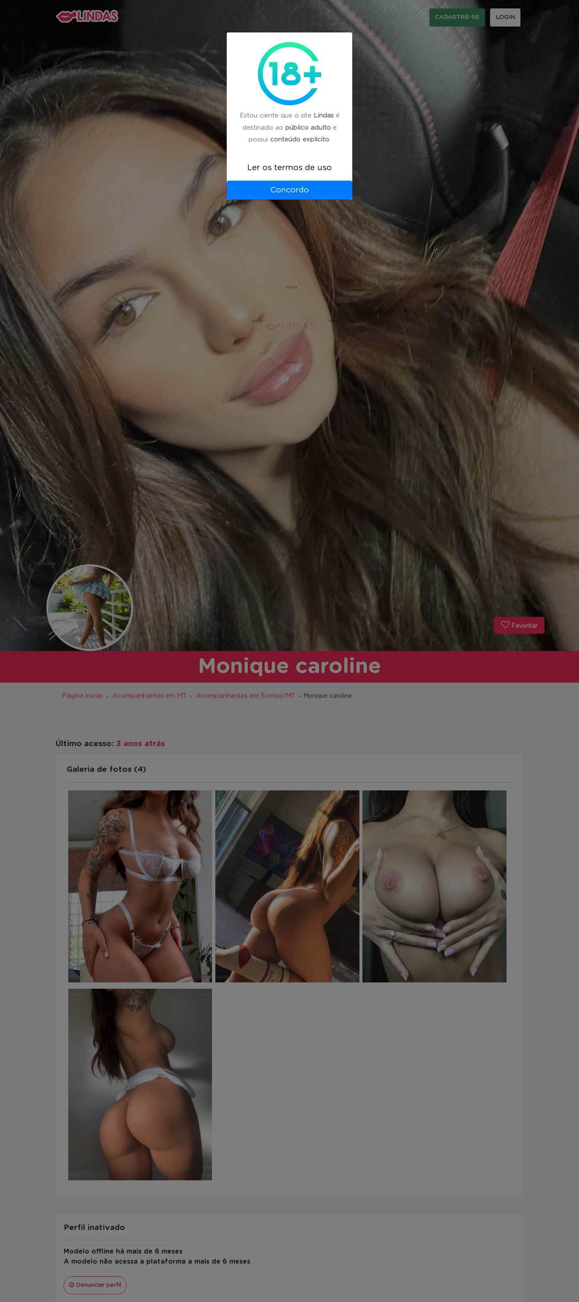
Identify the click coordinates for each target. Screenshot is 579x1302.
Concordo (289, 190)
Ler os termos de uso (289, 168)
